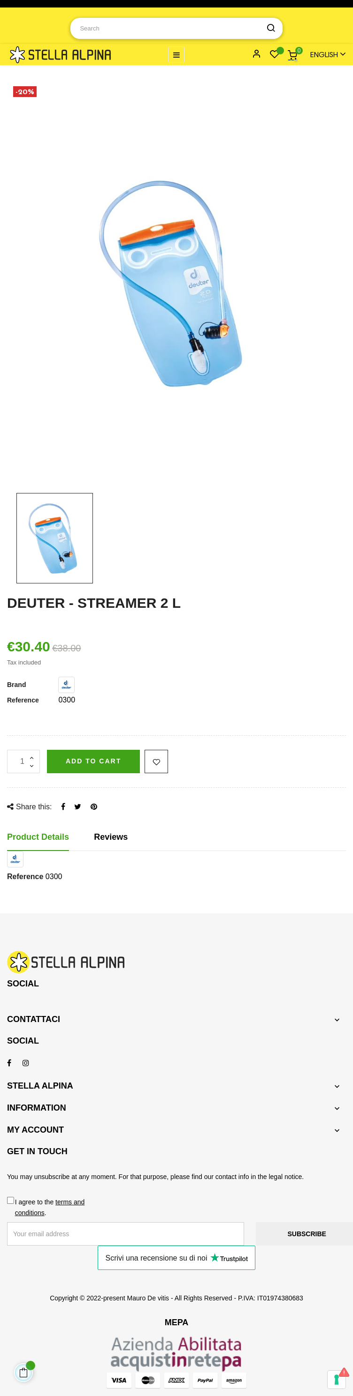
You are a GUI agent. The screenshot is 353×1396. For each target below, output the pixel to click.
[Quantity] (23, 761)
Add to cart (93, 761)
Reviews (111, 837)
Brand (16, 684)
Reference (23, 700)
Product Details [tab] (38, 837)
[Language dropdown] (324, 55)
